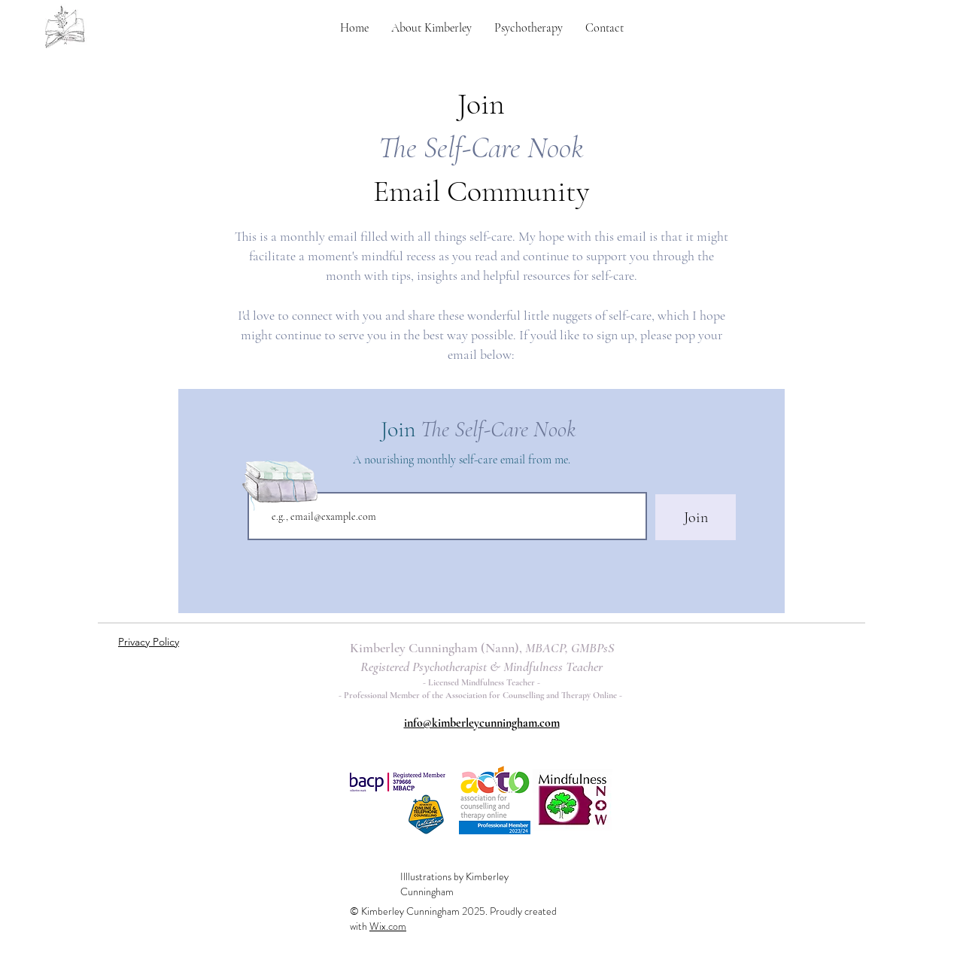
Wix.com (387, 926)
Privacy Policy (148, 641)
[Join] (695, 517)
